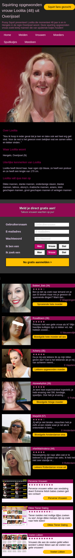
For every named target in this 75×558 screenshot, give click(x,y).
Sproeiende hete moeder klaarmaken (50, 304)
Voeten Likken (57, 552)
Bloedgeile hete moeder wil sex (50, 336)
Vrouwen (40, 34)
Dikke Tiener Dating (58, 525)
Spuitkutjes (10, 42)
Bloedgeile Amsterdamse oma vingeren (50, 435)
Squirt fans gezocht (59, 6)
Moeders (58, 34)
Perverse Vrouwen (57, 498)
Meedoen (30, 42)
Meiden (23, 34)
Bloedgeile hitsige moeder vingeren (50, 402)
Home (7, 34)
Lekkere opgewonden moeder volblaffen (50, 369)
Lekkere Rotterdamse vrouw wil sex (50, 467)
